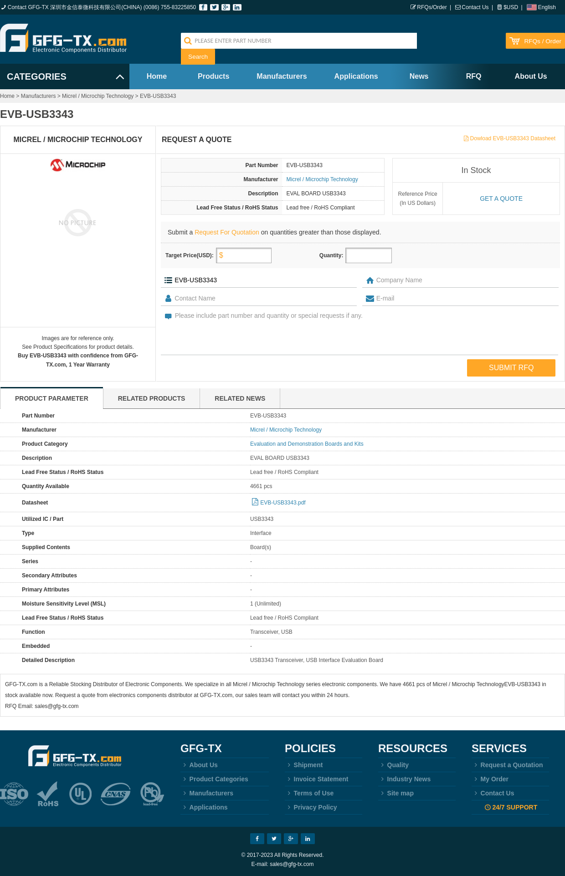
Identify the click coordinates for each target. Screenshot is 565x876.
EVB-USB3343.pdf (282, 502)
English (547, 7)
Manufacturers (282, 76)
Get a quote (501, 198)
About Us (531, 76)
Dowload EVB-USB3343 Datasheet (512, 138)
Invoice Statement (316, 779)
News (419, 76)
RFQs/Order (432, 7)
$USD (510, 7)
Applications (356, 76)
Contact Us (475, 7)
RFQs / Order (542, 41)
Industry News (404, 779)
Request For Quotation (227, 232)
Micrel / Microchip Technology (98, 96)
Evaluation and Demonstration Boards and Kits (307, 444)
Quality (393, 765)
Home (157, 76)
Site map (396, 793)
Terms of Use (309, 793)
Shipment (304, 765)
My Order (490, 779)
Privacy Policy (311, 807)
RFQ (474, 76)
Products (213, 76)
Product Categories (214, 779)
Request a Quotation (507, 765)
